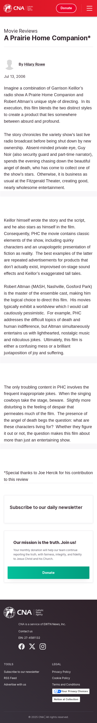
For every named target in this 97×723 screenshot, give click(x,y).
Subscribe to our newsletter (21, 672)
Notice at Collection (66, 699)
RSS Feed (10, 678)
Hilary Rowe (34, 64)
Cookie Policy (61, 678)
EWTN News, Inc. (55, 624)
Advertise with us (15, 684)
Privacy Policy (61, 672)
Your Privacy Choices (71, 691)
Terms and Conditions (66, 684)
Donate (66, 8)
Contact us (25, 631)
